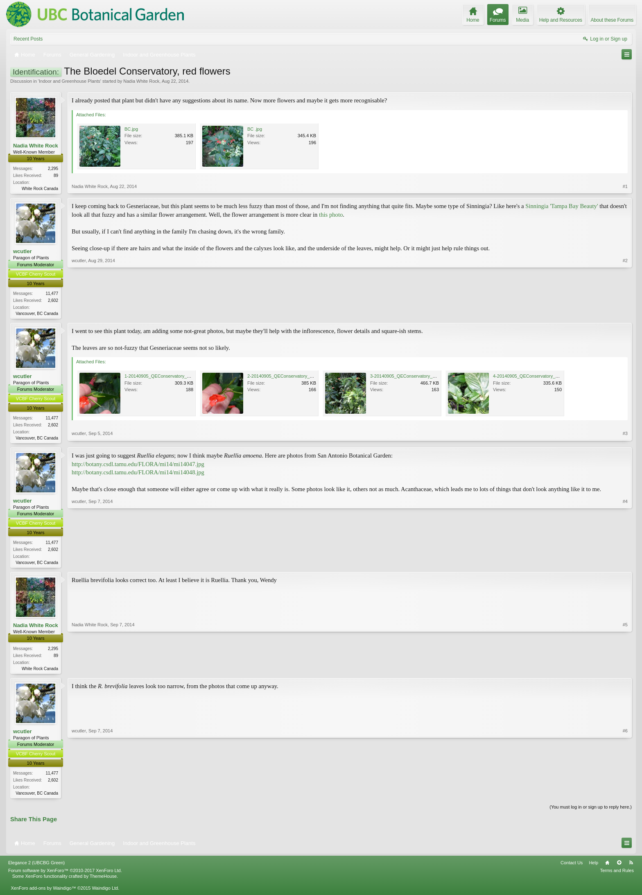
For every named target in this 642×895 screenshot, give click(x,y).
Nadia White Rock (141, 81)
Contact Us (572, 867)
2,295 (53, 168)
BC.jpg (131, 129)
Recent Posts (28, 39)
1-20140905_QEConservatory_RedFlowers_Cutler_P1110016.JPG (191, 377)
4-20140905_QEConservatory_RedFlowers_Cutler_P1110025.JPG (560, 377)
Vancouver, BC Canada (37, 314)
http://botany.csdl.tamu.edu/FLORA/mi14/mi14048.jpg (138, 474)
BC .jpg (254, 129)
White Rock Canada (40, 188)
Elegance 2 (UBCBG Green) (36, 867)
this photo (331, 215)
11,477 (51, 294)
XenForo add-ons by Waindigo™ (43, 892)
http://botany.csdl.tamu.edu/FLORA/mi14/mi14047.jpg (138, 466)
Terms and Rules (617, 874)
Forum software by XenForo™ (65, 874)
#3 (625, 438)
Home (607, 867)
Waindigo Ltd (105, 892)
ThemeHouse (103, 880)
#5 (625, 670)
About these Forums (612, 20)
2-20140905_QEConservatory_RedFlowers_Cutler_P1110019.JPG (314, 377)
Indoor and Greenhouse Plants (69, 81)
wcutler (22, 252)
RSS (631, 867)
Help (593, 867)
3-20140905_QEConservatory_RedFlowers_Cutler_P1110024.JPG (437, 377)
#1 (625, 187)
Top (619, 867)
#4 (625, 564)
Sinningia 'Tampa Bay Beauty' (561, 207)
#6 (625, 795)
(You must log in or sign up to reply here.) (590, 811)
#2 (625, 312)
